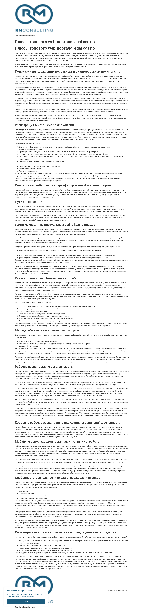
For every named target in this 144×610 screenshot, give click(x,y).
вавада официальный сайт (99, 78)
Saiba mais (30, 596)
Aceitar (26, 601)
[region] (26, 596)
